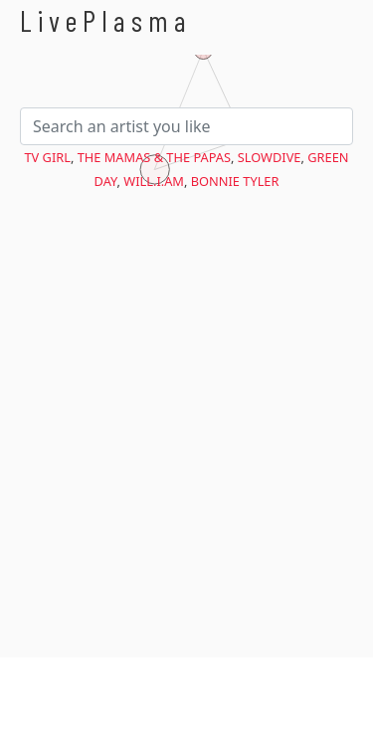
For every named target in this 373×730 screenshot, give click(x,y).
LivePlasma (106, 20)
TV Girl (48, 157)
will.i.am (153, 181)
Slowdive (269, 157)
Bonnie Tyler (235, 181)
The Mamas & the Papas (154, 157)
